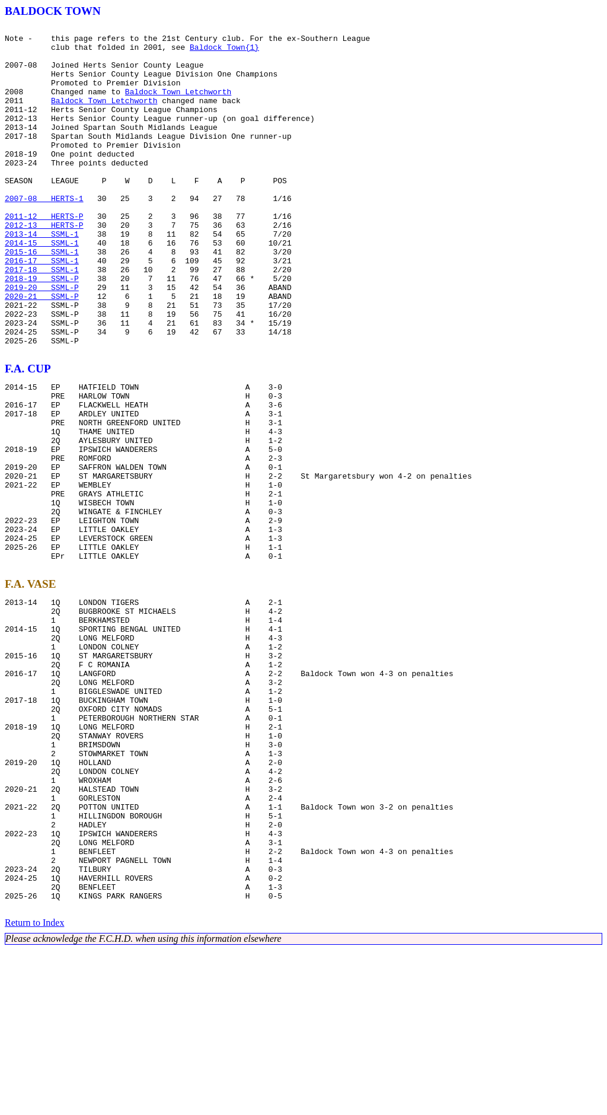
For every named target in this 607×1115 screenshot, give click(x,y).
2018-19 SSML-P (42, 329)
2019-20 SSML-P (42, 340)
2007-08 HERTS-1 (44, 233)
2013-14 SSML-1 (42, 276)
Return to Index (34, 1088)
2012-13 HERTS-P (44, 265)
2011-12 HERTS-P (44, 255)
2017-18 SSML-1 (42, 319)
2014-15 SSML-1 (42, 287)
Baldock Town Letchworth (178, 105)
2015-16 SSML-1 (42, 297)
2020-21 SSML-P (42, 351)
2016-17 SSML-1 (42, 308)
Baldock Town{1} (224, 52)
